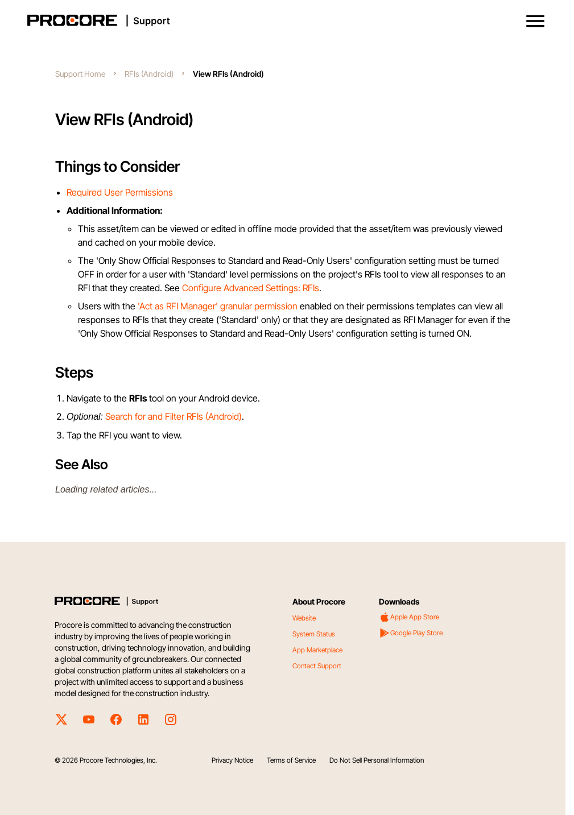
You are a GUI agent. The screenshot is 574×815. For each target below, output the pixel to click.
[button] (535, 21)
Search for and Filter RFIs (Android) (173, 416)
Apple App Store (409, 617)
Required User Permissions (120, 192)
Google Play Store (411, 633)
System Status (313, 634)
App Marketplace (317, 650)
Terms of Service (291, 760)
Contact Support (316, 665)
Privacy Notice (232, 760)
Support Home (80, 73)
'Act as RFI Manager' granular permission (218, 306)
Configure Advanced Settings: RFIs (250, 287)
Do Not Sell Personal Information (376, 760)
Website (304, 618)
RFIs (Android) (149, 73)
